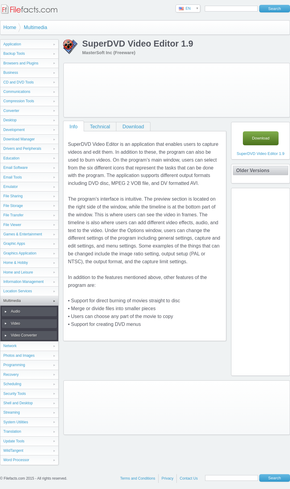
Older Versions (252, 170)
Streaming (11, 412)
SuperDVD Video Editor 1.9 (260, 153)
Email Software (15, 168)
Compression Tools (18, 101)
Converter (11, 111)
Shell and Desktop (18, 403)
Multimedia (35, 27)
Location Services (17, 291)
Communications (16, 92)
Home (9, 27)
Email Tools (12, 177)
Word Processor (16, 460)
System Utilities (15, 422)
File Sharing (13, 196)
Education (11, 158)
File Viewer (12, 225)
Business (10, 73)
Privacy (167, 478)
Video (15, 323)
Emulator (10, 187)
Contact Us (189, 478)
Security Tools (14, 394)
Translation (12, 431)
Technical (100, 126)
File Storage (13, 206)
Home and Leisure (18, 272)
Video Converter (24, 335)
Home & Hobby (15, 263)
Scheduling (12, 384)
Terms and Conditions (137, 478)
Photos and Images (18, 355)
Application (12, 44)
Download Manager (19, 139)
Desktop (10, 120)
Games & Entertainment (22, 234)
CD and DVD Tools (18, 82)
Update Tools (13, 441)
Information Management (23, 282)
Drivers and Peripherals (22, 148)
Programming (14, 365)
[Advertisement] (94, 89)
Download (133, 126)
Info (73, 126)
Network (10, 346)
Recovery (11, 374)
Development (14, 130)
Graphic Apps (14, 243)
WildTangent (13, 450)
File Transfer (13, 215)
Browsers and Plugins (20, 63)
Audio (15, 311)
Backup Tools (14, 53)
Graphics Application (19, 253)
